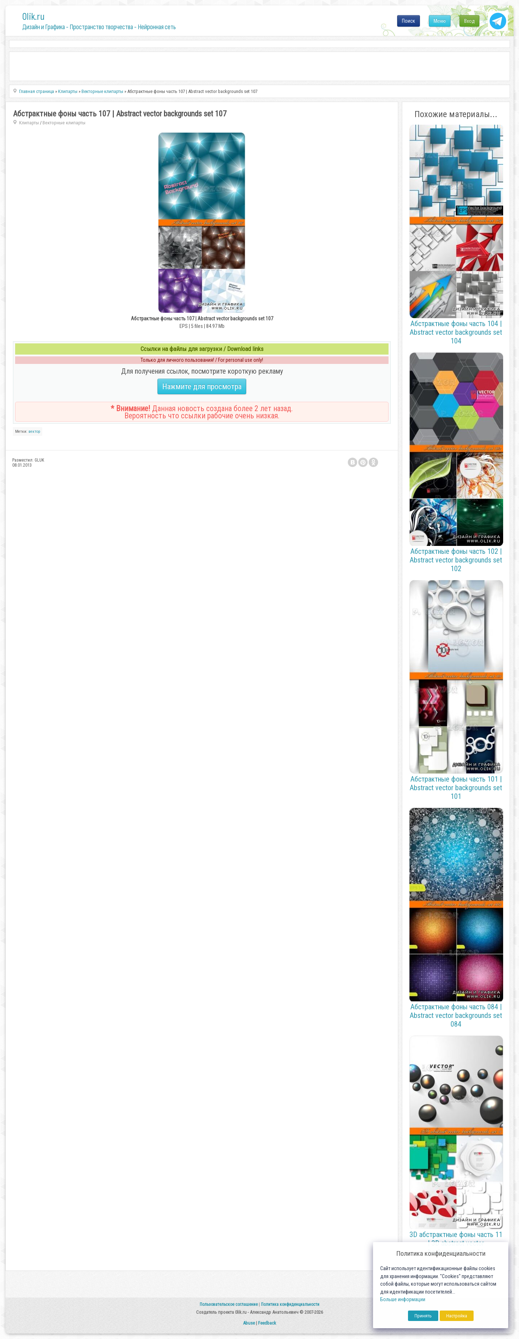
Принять (423, 1315)
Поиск (408, 21)
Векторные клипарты (64, 122)
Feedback (267, 1323)
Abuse (249, 1323)
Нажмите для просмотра (201, 386)
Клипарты (29, 122)
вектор (34, 431)
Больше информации (402, 1299)
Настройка (456, 1315)
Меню (440, 21)
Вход (469, 21)
